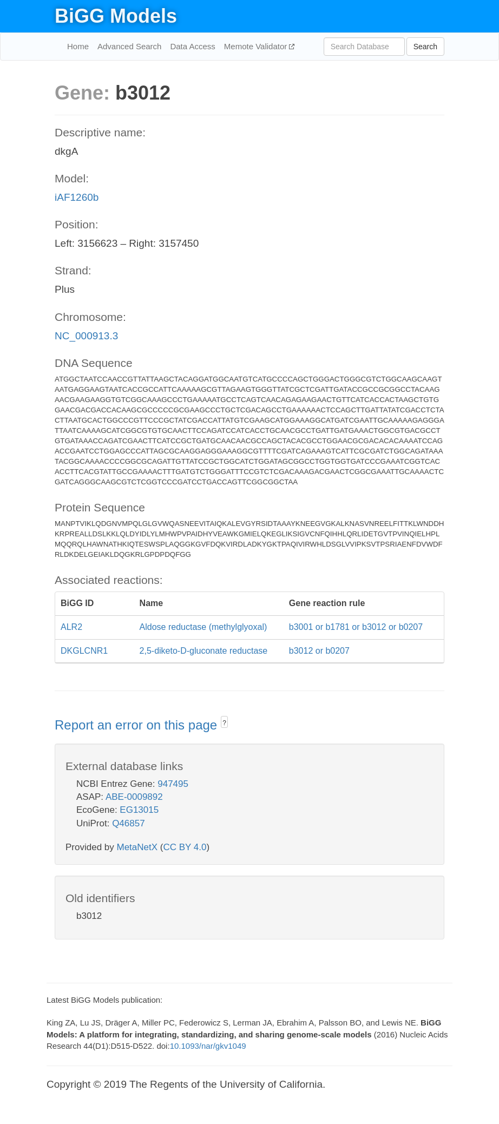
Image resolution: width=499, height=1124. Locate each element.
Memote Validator (257, 46)
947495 (172, 784)
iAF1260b (77, 197)
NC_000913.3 (86, 335)
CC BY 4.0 (184, 847)
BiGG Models (116, 16)
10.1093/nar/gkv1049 (208, 1045)
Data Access (192, 46)
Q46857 (128, 823)
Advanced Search (129, 46)
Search (425, 46)
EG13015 (139, 810)
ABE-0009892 (134, 797)
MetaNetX (137, 847)
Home (78, 46)
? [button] (224, 723)
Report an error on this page (138, 725)
